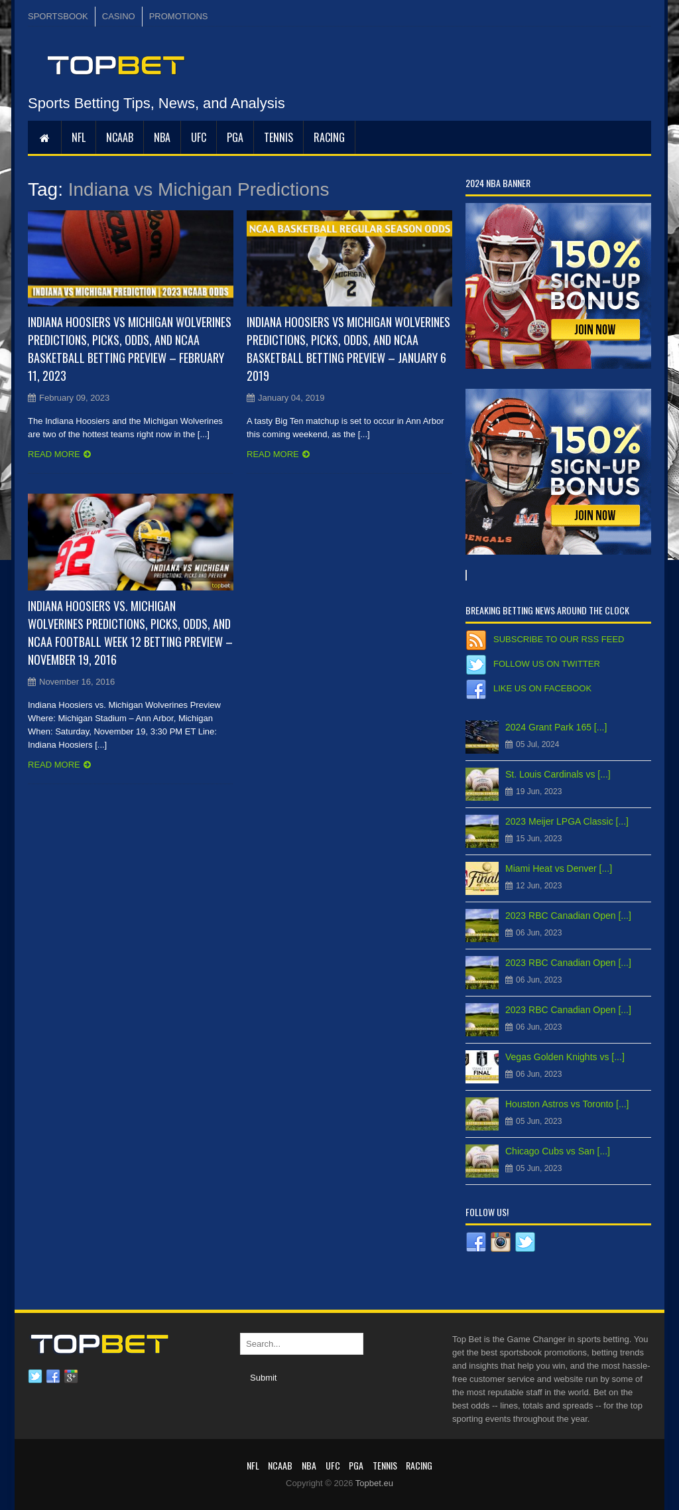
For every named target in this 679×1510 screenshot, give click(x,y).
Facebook (53, 1376)
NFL (79, 137)
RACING (329, 137)
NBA (162, 137)
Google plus (71, 1376)
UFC (198, 137)
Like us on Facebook (542, 688)
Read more (54, 454)
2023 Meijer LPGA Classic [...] (567, 821)
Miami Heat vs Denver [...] (558, 868)
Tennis (278, 137)
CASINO (118, 16)
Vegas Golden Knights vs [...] (565, 1057)
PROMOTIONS (178, 16)
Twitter (35, 1376)
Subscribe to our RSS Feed (558, 639)
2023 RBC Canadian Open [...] (568, 915)
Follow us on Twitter (546, 664)
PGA (235, 137)
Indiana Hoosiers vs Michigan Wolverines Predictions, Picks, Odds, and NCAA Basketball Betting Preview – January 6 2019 (348, 348)
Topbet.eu (374, 1483)
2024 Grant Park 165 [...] (556, 727)
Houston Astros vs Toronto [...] (567, 1104)
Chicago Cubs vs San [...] (557, 1151)
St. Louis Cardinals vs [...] (558, 774)
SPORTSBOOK (58, 16)
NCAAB (119, 137)
